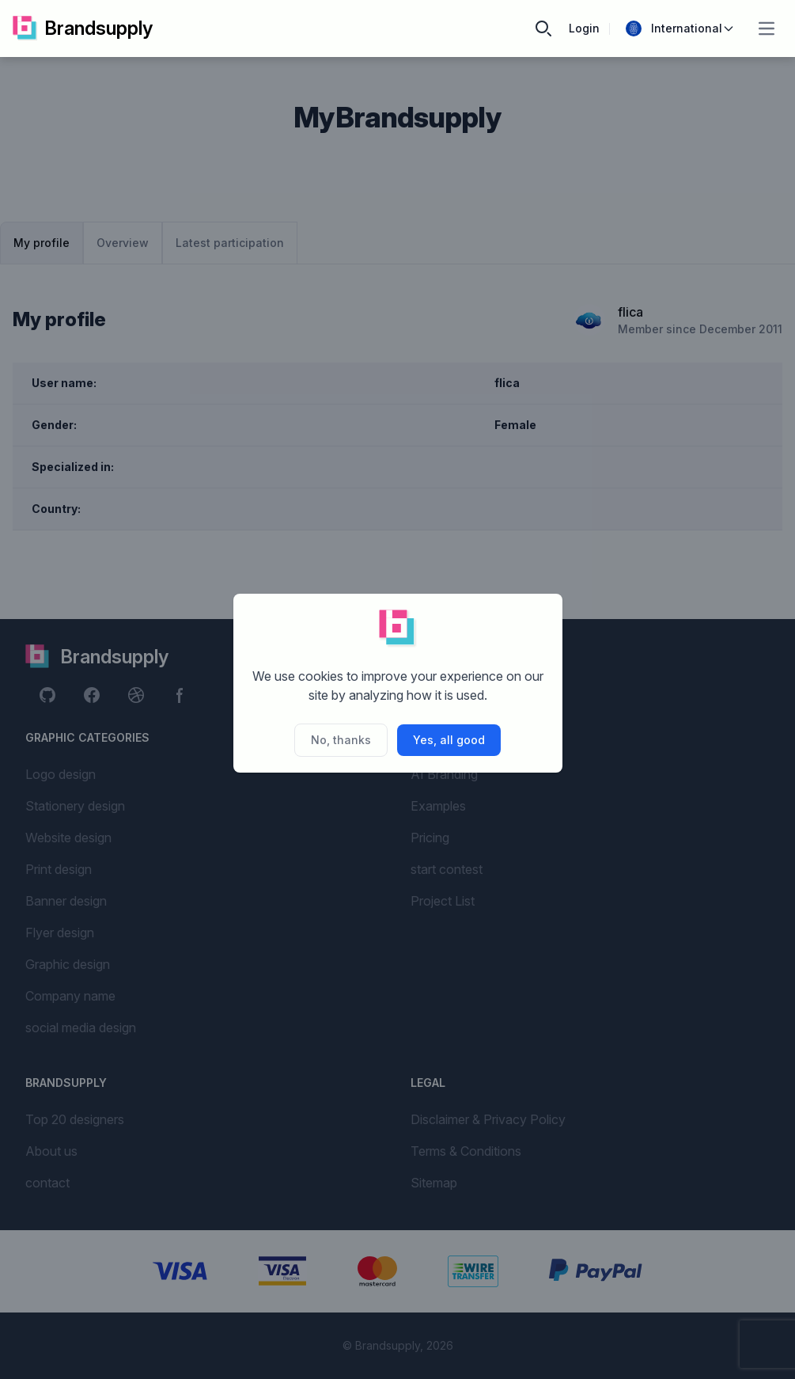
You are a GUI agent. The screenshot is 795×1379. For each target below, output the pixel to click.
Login (584, 28)
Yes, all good (449, 739)
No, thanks (341, 739)
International (680, 28)
